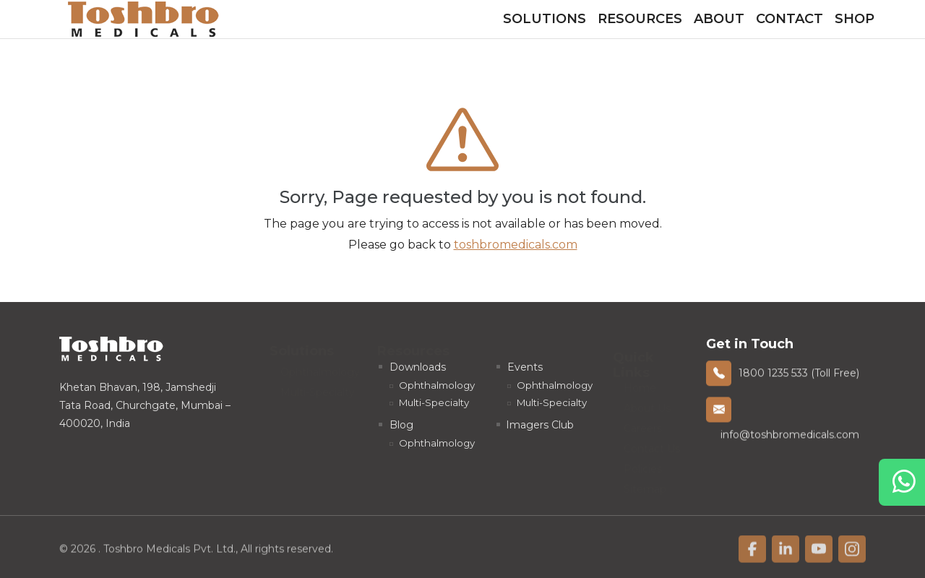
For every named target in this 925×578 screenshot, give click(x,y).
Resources (640, 19)
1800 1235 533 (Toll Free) (799, 374)
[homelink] (143, 19)
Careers (643, 424)
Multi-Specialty (317, 387)
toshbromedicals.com (515, 244)
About (719, 19)
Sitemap (645, 484)
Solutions (544, 19)
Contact (789, 19)
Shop (854, 19)
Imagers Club (540, 424)
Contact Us (652, 444)
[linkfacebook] (752, 552)
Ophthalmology (320, 367)
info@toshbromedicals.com (789, 436)
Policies (643, 464)
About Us (647, 403)
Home (640, 383)
